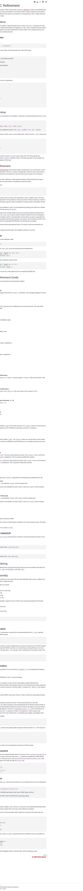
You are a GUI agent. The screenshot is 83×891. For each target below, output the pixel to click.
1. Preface (4, 18)
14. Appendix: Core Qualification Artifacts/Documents (7, 98)
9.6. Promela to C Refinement (7, 79)
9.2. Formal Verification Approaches (9, 64)
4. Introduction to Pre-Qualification (7, 28)
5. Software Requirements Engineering (5, 33)
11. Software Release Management (7, 86)
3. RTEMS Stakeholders (8, 25)
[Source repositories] (68, 2)
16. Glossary (5, 107)
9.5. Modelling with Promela (8, 75)
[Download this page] (71, 2)
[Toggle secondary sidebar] (80, 1)
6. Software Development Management (5, 40)
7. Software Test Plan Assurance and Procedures (7, 46)
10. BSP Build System (7, 83)
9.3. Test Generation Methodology (8, 68)
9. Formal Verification (5, 55)
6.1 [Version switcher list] (2, 10)
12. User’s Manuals (7, 90)
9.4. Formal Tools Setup (9, 72)
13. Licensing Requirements (5, 93)
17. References (6, 109)
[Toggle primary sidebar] (19, 1)
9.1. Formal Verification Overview (9, 60)
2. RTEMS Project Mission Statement (8, 21)
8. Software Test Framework (6, 51)
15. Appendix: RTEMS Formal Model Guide (7, 103)
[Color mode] (77, 1)
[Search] (8, 14)
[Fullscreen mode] (74, 1)
